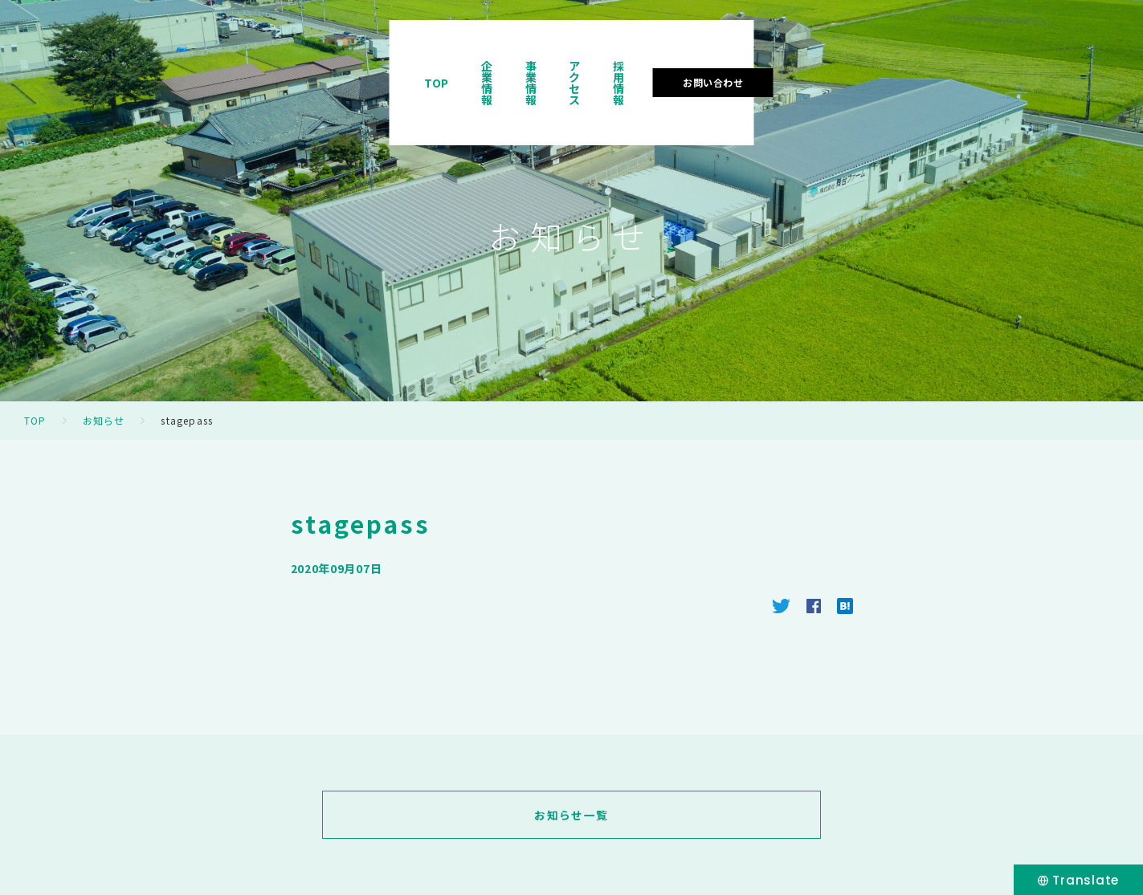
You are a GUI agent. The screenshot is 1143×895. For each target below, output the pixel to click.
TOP (612, 59)
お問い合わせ (1030, 59)
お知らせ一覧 (571, 815)
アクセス (839, 59)
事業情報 (760, 59)
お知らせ (104, 420)
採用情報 (918, 59)
